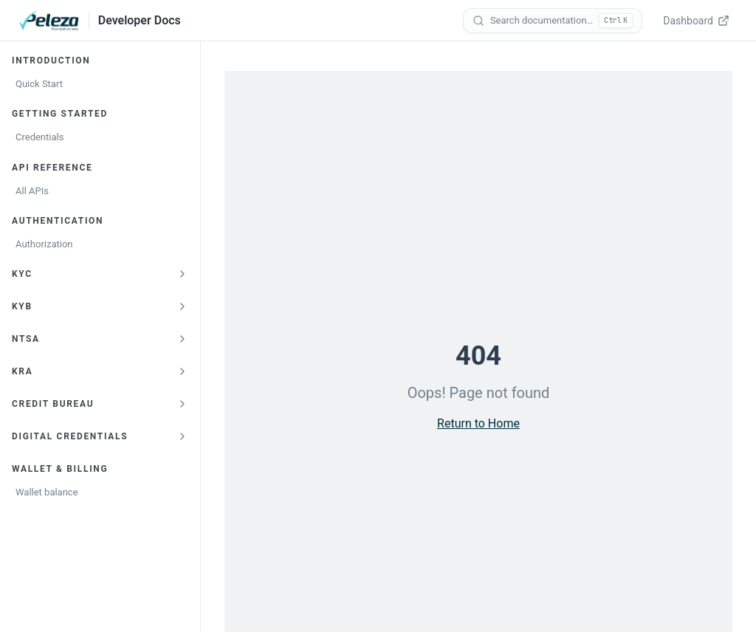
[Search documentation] (552, 20)
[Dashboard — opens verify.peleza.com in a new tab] (697, 20)
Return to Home (478, 423)
